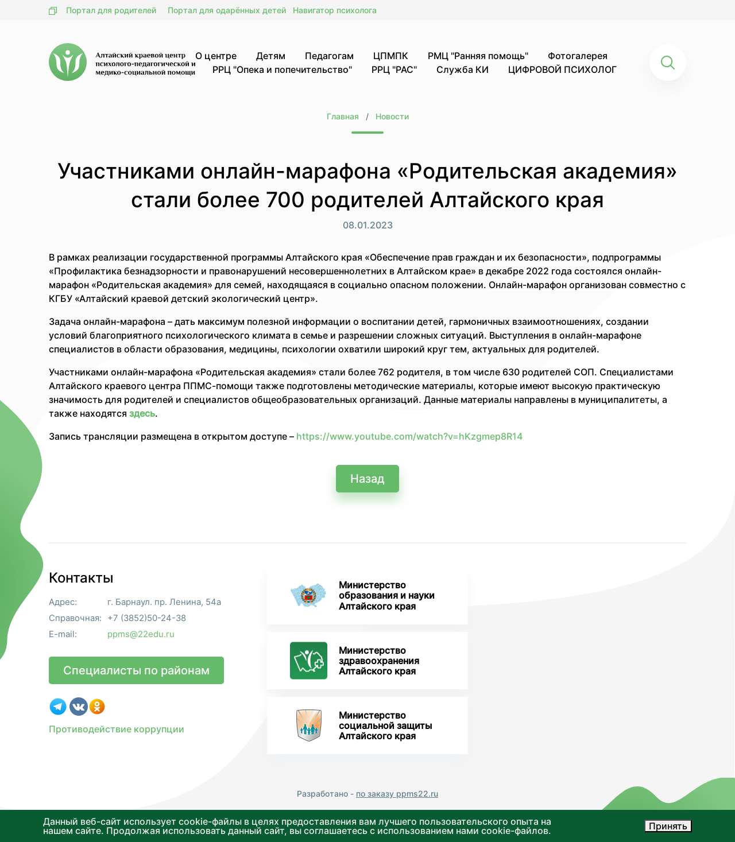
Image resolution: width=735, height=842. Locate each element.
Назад (367, 479)
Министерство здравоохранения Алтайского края (354, 660)
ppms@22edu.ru (141, 634)
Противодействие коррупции (116, 729)
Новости (392, 116)
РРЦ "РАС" (394, 69)
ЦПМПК (390, 55)
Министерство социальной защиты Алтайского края (361, 725)
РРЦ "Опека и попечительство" (282, 69)
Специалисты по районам (136, 670)
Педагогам (329, 55)
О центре (216, 55)
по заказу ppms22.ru (397, 793)
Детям (270, 55)
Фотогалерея (578, 55)
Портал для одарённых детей (227, 10)
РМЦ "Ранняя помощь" (478, 55)
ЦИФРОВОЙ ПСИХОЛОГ (562, 69)
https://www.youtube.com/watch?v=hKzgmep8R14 (409, 436)
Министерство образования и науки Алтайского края (362, 595)
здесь (142, 413)
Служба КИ (462, 69)
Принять (668, 826)
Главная (343, 116)
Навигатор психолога (335, 10)
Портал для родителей (111, 10)
